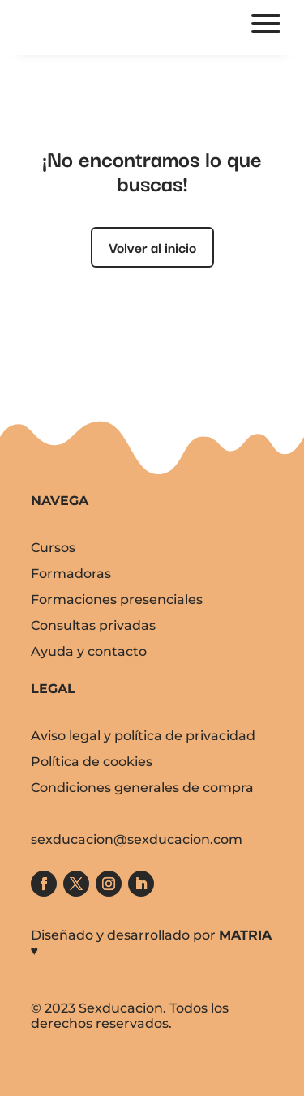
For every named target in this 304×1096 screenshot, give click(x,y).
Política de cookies (91, 761)
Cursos (53, 547)
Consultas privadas (93, 625)
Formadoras (71, 573)
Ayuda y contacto (89, 651)
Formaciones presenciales (117, 599)
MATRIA (245, 935)
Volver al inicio (152, 247)
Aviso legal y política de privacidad (143, 735)
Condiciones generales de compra (142, 787)
